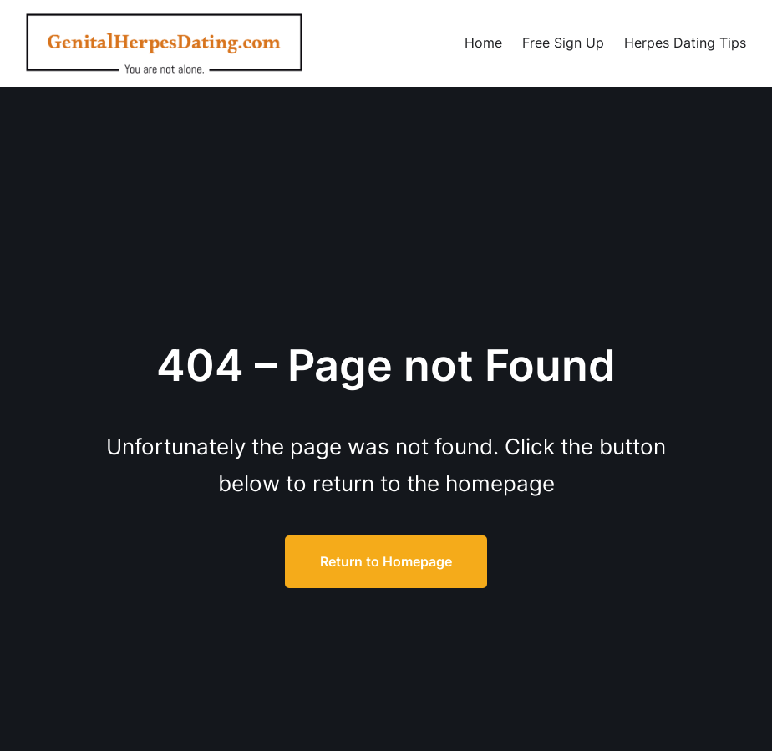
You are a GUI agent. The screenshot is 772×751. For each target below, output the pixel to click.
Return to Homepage (386, 561)
